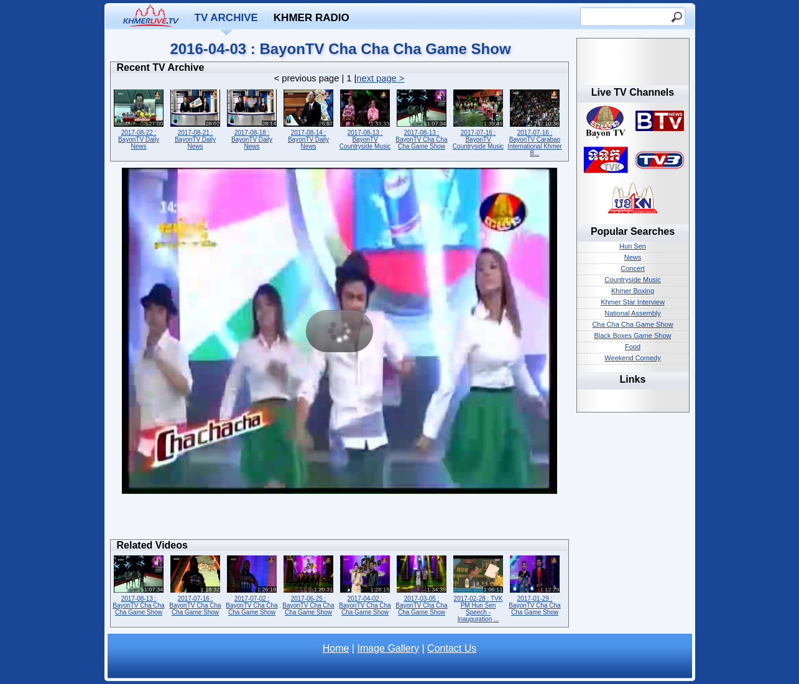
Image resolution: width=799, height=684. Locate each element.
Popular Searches (633, 231)
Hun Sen (632, 246)
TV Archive (226, 18)
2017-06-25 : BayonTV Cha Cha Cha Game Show (308, 584)
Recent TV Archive (161, 67)
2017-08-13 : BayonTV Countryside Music (365, 118)
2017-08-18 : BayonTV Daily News (252, 118)
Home (336, 648)
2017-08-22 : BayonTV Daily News (139, 118)
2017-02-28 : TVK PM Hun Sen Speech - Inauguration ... (478, 587)
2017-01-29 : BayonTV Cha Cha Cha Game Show (535, 584)
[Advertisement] (339, 520)
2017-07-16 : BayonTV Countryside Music (478, 118)
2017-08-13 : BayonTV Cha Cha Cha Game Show (422, 118)
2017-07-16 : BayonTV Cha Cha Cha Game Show (195, 584)
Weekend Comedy (632, 358)
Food (632, 346)
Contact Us (451, 648)
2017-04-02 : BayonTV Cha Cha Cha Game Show (365, 584)
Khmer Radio (311, 18)
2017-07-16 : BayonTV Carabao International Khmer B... (535, 122)
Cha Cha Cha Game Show (632, 324)
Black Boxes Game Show (632, 335)
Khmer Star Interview (633, 302)
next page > (380, 78)
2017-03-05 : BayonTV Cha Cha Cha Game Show (422, 584)
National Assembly (632, 313)
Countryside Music (632, 279)
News (633, 257)
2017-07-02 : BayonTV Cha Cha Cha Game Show (252, 584)
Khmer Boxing (632, 290)
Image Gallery (388, 648)
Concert (633, 268)
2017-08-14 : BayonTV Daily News (308, 118)
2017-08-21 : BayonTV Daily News (195, 118)
